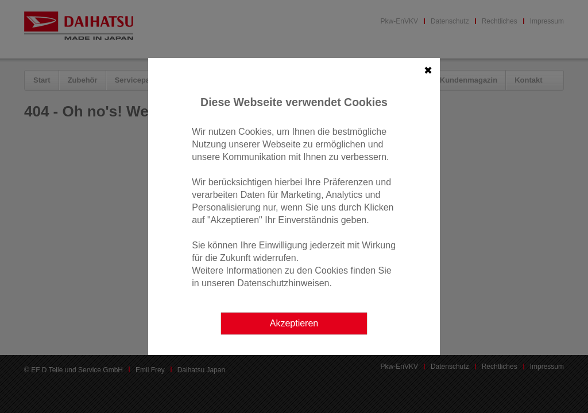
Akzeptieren (294, 323)
